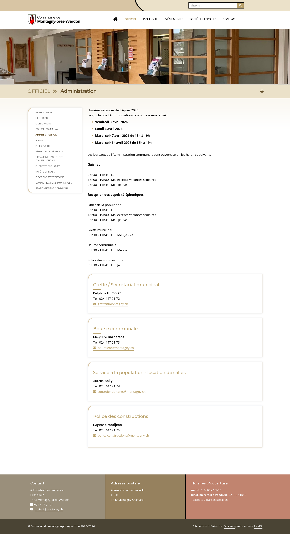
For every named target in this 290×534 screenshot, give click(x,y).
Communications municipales (54, 182)
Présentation (44, 112)
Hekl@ (258, 526)
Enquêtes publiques (48, 166)
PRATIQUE (150, 19)
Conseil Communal (47, 129)
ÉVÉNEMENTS (173, 19)
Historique (42, 118)
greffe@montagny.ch (110, 304)
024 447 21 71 (43, 504)
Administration (46, 134)
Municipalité (43, 123)
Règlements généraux (49, 151)
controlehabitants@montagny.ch (119, 391)
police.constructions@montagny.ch (121, 435)
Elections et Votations (50, 177)
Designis (229, 526)
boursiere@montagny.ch (113, 348)
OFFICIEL (130, 19)
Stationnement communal (52, 188)
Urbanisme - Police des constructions (49, 158)
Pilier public (43, 146)
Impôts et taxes (45, 171)
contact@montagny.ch (49, 509)
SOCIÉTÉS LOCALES (203, 19)
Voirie (39, 140)
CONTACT (230, 19)
